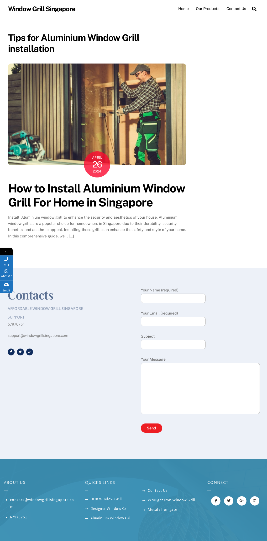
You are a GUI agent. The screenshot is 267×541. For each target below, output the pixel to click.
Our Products (207, 8)
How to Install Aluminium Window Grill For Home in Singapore (96, 195)
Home (183, 8)
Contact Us (236, 8)
